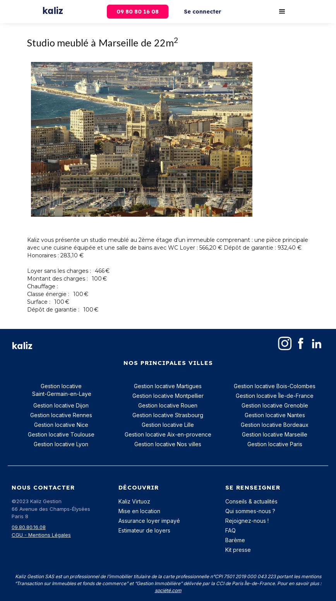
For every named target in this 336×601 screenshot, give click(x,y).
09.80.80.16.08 (29, 527)
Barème (235, 540)
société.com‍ (168, 590)
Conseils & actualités (251, 501)
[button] (282, 11)
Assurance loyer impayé (149, 520)
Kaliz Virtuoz (134, 501)
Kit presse (238, 549)
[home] (52, 9)
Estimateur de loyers (144, 530)
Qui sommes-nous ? (250, 511)
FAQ (230, 530)
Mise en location (139, 511)
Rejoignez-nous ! (247, 520)
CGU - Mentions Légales (41, 535)
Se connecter (202, 11)
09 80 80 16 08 (138, 11)
